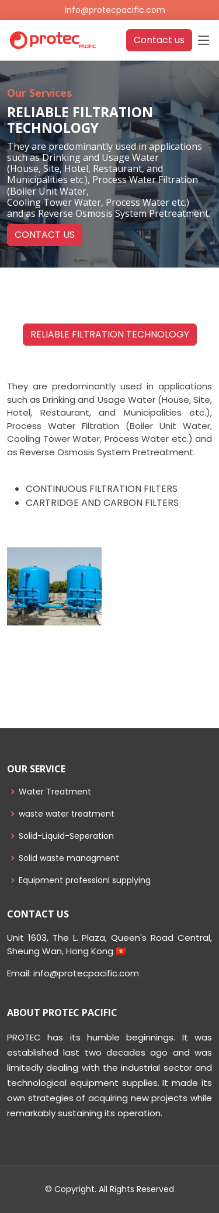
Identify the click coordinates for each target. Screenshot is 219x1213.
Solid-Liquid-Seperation (66, 836)
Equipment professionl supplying (85, 880)
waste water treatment (66, 814)
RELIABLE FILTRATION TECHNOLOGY (109, 334)
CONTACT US (45, 234)
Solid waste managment (69, 858)
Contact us (159, 40)
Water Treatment (55, 791)
